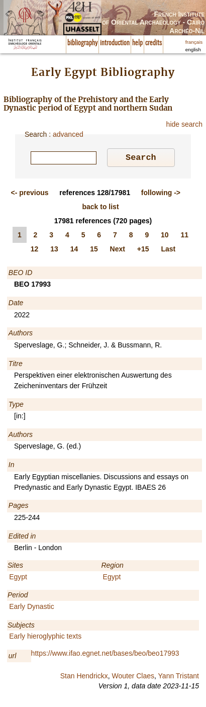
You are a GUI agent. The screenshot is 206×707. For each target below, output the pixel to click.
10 (165, 236)
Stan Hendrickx (84, 677)
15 (94, 250)
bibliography (82, 43)
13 (54, 250)
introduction (115, 43)
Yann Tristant (178, 677)
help (137, 43)
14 (74, 250)
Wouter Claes (133, 677)
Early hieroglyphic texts (45, 638)
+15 (143, 250)
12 (35, 250)
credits (153, 43)
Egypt (18, 578)
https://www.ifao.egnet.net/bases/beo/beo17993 (105, 655)
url (13, 657)
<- (30, 194)
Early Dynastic (31, 608)
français (193, 42)
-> (160, 194)
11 (185, 236)
